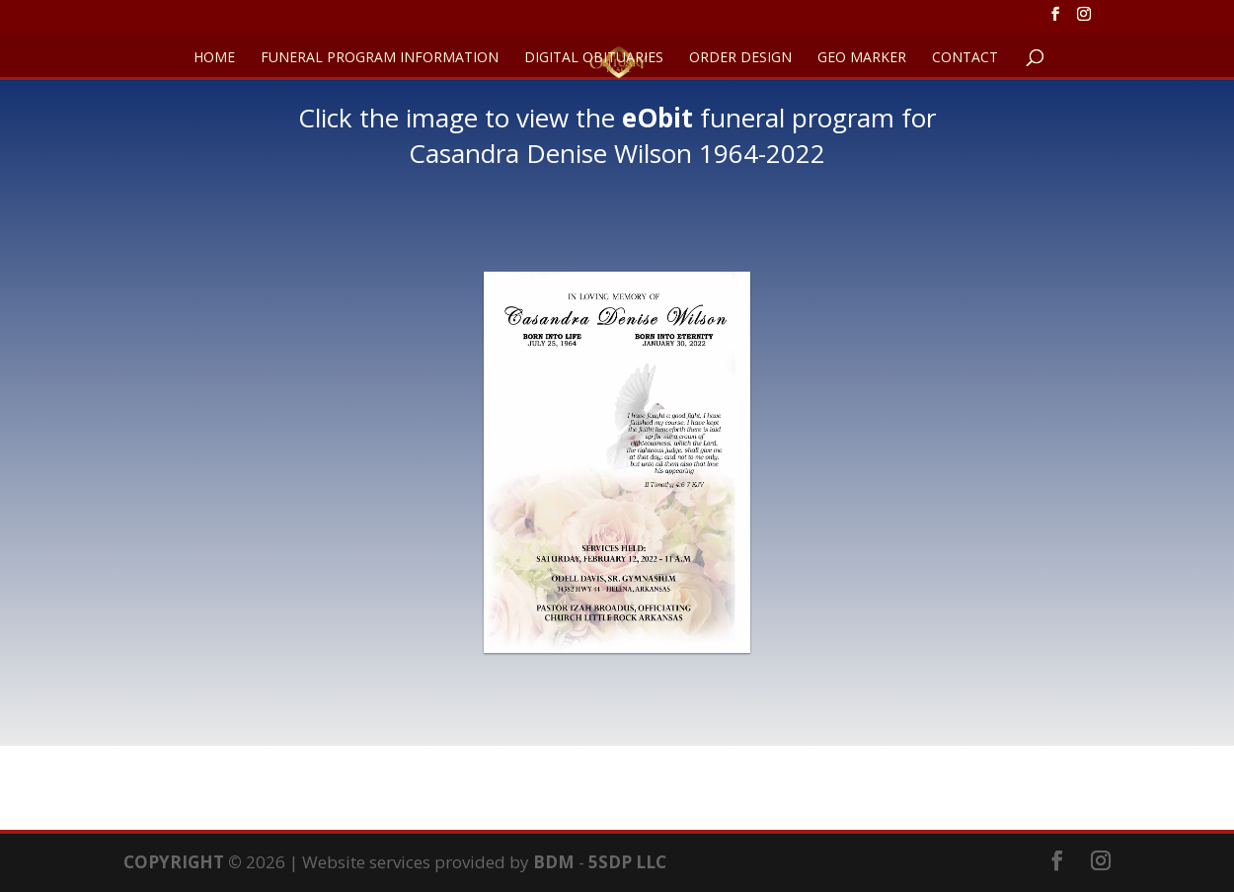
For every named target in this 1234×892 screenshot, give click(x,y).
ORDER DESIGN (740, 58)
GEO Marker (861, 58)
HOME (214, 58)
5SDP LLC (627, 862)
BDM (554, 862)
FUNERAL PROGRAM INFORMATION (380, 58)
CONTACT (965, 58)
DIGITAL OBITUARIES (593, 58)
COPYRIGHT (173, 862)
